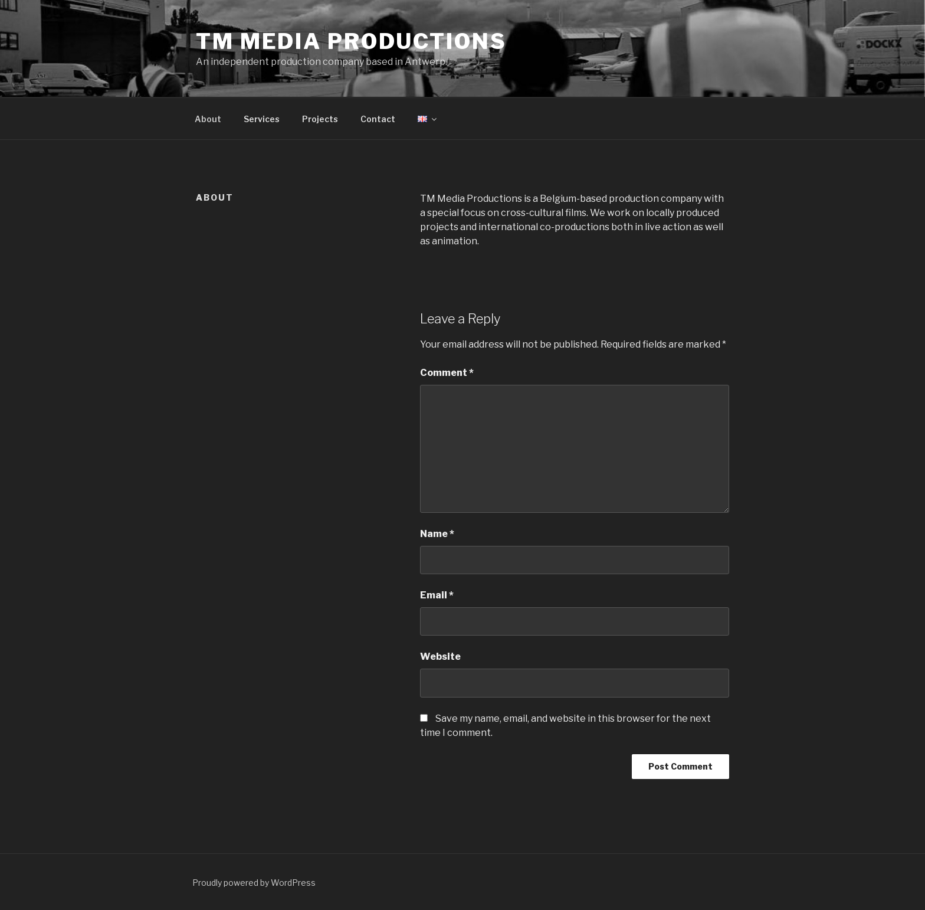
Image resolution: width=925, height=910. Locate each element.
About (208, 119)
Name (437, 533)
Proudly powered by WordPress (254, 883)
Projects (320, 119)
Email (437, 595)
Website (440, 656)
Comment (447, 372)
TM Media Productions (351, 41)
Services (262, 119)
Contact (377, 119)
